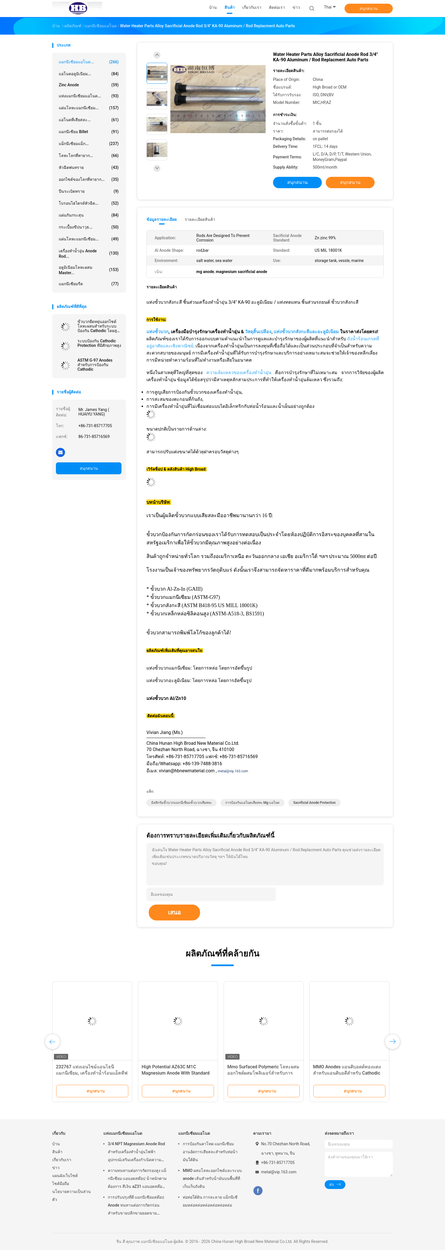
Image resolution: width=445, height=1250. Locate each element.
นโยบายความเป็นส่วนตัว (71, 1195)
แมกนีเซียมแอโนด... (89, 62)
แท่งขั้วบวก (157, 331)
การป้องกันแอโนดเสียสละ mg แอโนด (252, 803)
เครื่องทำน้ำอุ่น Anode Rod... (89, 254)
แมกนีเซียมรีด (89, 284)
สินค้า (57, 1152)
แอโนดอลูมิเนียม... (89, 74)
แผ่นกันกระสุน (89, 215)
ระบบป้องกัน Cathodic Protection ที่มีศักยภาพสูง (99, 343)
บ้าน (56, 1144)
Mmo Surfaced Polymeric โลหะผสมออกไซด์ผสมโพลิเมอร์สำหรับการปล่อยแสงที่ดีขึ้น (263, 1073)
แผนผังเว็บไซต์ (65, 1175)
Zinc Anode (89, 85)
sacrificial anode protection (314, 803)
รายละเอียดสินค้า (200, 219)
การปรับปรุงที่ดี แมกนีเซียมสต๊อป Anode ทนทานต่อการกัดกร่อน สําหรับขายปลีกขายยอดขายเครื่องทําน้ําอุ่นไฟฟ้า (136, 1206)
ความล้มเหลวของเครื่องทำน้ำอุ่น (238, 372)
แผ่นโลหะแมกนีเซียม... (89, 108)
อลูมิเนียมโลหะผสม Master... (89, 270)
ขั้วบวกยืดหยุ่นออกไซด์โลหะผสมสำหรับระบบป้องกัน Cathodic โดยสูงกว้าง (98, 326)
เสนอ (174, 912)
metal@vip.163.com (233, 771)
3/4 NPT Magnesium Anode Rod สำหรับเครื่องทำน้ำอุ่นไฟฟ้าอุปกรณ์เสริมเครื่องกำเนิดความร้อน (136, 1153)
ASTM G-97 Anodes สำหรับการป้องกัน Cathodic (94, 365)
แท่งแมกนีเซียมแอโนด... (89, 96)
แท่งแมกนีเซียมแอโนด (122, 1133)
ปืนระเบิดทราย (89, 191)
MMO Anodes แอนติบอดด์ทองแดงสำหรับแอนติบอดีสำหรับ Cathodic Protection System (347, 1073)
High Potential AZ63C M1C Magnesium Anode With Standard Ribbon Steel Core (175, 1073)
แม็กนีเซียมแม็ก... (89, 143)
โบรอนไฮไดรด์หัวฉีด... (89, 203)
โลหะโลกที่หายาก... (89, 155)
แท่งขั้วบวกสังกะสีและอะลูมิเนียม (306, 331)
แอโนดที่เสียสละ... (89, 120)
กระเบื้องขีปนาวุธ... (89, 227)
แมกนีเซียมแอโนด (194, 1133)
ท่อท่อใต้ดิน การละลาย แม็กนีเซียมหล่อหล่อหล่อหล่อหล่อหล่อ (210, 1201)
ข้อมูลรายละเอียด (161, 219)
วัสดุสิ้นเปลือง (258, 331)
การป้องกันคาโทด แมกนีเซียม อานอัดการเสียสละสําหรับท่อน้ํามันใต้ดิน (210, 1152)
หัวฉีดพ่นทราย (89, 167)
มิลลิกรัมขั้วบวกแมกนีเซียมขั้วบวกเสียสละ (181, 803)
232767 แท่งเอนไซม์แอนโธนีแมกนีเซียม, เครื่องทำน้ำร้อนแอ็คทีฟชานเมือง (91, 1073)
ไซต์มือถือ (60, 1183)
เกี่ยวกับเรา (61, 1159)
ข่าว (56, 1167)
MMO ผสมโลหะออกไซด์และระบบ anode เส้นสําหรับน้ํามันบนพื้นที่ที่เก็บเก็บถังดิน (212, 1178)
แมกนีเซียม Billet (89, 132)
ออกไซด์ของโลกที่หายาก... (89, 179)
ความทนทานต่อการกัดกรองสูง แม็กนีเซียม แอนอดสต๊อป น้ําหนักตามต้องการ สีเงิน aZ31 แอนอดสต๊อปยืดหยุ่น (137, 1179)
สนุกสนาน (369, 8)
